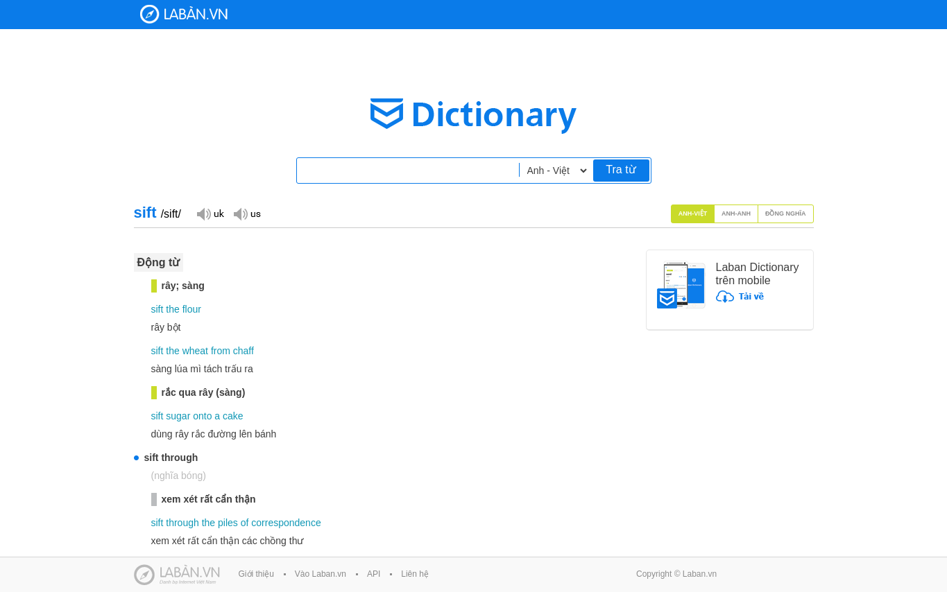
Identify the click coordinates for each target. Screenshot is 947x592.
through (182, 522)
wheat (195, 350)
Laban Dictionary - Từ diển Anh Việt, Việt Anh (184, 14)
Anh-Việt (693, 213)
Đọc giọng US (247, 213)
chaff (243, 350)
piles (228, 522)
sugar (178, 415)
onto (202, 415)
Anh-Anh (736, 213)
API (373, 574)
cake (233, 415)
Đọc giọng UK (210, 213)
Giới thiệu (256, 574)
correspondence (286, 522)
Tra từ (620, 169)
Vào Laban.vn (320, 574)
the (172, 309)
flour (191, 309)
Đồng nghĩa (785, 213)
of (245, 522)
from (220, 350)
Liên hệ (415, 574)
